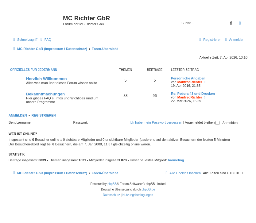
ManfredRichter (189, 82)
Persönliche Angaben (188, 78)
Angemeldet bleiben (202, 122)
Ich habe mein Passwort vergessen (156, 122)
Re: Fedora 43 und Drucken (193, 93)
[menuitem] (45, 39)
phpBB (112, 184)
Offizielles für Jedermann (33, 69)
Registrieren (44, 115)
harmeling (176, 160)
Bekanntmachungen (45, 94)
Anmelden (18, 115)
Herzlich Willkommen (46, 78)
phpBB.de (148, 189)
